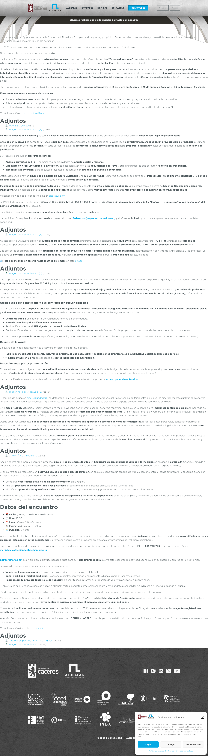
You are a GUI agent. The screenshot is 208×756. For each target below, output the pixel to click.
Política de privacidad (174, 751)
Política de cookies (156, 751)
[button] (202, 717)
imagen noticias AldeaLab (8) (25, 129)
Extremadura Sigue (34, 113)
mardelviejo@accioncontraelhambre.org (23, 550)
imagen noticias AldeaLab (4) (25, 273)
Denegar (171, 744)
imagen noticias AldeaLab (23, 644)
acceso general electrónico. (121, 379)
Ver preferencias (193, 744)
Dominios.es (41, 628)
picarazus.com (57, 196)
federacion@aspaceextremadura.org (94, 218)
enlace (78, 261)
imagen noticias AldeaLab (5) (25, 392)
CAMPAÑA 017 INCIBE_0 (23, 455)
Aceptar (148, 744)
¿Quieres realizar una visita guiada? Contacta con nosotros (104, 20)
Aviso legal (188, 751)
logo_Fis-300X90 (19, 125)
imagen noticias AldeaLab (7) (25, 234)
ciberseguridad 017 (37, 398)
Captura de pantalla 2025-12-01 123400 (31, 640)
